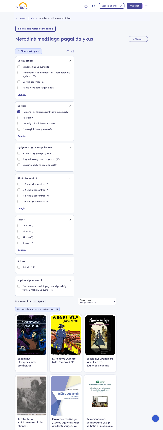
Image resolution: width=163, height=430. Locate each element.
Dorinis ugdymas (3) (33, 89)
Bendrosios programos (27, 377)
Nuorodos (54, 391)
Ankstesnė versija (94, 383)
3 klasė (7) (28, 273)
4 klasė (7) (28, 279)
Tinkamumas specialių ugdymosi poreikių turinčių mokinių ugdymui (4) (37, 327)
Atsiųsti (138, 39)
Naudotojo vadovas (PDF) (62, 377)
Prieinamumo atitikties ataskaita (130, 376)
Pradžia (19, 367)
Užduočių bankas (24, 390)
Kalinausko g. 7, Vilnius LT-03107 (96, 369)
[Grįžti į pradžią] (35, 18)
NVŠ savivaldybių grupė (97, 388)
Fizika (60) (28, 132)
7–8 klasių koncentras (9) (36, 237)
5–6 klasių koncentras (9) (36, 231)
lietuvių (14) (29, 304)
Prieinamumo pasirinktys (63, 401)
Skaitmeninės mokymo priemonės (27, 384)
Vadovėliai (20, 400)
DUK (51, 367)
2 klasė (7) (28, 267)
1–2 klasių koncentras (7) (36, 219)
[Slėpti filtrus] (52, 51)
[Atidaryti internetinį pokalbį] (155, 418)
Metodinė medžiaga (25, 395)
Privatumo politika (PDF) (62, 382)
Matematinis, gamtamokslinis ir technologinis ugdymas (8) (37, 80)
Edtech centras (23, 404)
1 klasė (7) (28, 261)
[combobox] (128, 51)
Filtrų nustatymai (30, 50)
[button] (93, 6)
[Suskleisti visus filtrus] (47, 51)
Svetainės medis (57, 387)
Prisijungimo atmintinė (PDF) (64, 372)
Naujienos (20, 372)
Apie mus (54, 396)
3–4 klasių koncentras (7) (36, 225)
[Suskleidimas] (49, 61)
